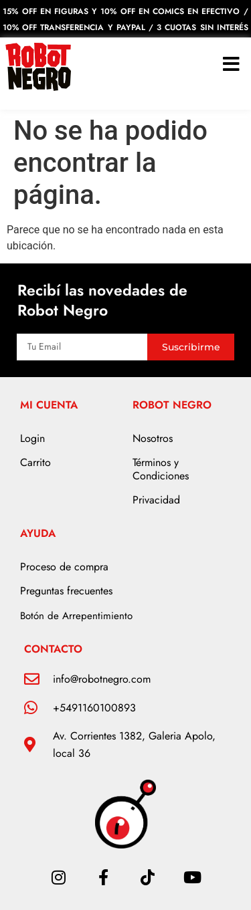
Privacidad (156, 499)
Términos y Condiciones (161, 469)
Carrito (35, 462)
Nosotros (153, 438)
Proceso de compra (64, 566)
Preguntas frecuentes (66, 590)
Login (32, 438)
